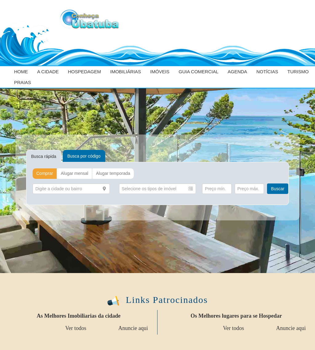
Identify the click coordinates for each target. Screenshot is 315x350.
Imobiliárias (125, 71)
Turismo (298, 71)
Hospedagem (84, 71)
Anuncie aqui (133, 328)
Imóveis (159, 71)
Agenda (237, 71)
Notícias (267, 71)
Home (21, 71)
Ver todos (75, 328)
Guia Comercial (198, 71)
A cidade (48, 71)
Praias (22, 82)
